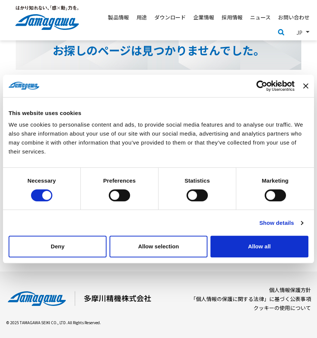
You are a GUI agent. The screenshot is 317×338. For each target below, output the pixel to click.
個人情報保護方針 (290, 290)
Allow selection (158, 246)
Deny (58, 246)
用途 (141, 17)
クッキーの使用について (282, 307)
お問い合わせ (294, 17)
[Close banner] (305, 86)
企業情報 (203, 17)
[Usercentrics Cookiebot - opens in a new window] (262, 86)
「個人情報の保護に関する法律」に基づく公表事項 (251, 299)
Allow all (259, 246)
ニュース (260, 17)
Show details (276, 223)
